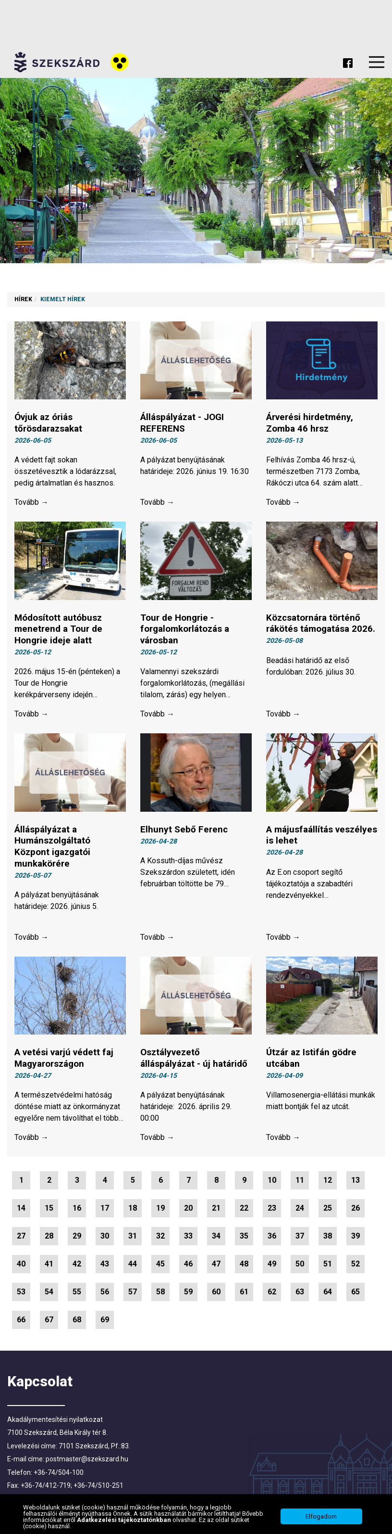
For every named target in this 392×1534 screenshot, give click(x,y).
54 (49, 1294)
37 (299, 1238)
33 (188, 1238)
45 (160, 1266)
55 (77, 1294)
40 (21, 1266)
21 (216, 1210)
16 (77, 1210)
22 (244, 1210)
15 (49, 1210)
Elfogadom (321, 1516)
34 (216, 1238)
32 (160, 1238)
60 (216, 1294)
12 (327, 1182)
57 (132, 1294)
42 (77, 1266)
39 (355, 1238)
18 (132, 1210)
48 (244, 1266)
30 (104, 1238)
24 (299, 1210)
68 (77, 1322)
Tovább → (31, 502)
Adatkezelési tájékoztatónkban (124, 1519)
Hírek (23, 299)
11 (299, 1182)
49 (272, 1266)
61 (244, 1294)
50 (299, 1266)
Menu (376, 62)
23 (272, 1210)
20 (188, 1210)
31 (132, 1238)
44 (132, 1266)
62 (272, 1294)
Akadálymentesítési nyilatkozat (55, 1421)
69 (104, 1322)
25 (327, 1210)
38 (327, 1238)
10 (272, 1182)
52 (355, 1266)
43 (104, 1266)
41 (49, 1266)
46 (188, 1266)
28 (49, 1238)
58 (160, 1294)
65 (355, 1294)
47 (216, 1266)
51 (327, 1266)
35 (244, 1238)
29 (77, 1238)
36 (272, 1238)
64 (327, 1294)
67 (49, 1322)
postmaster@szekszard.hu (87, 1461)
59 (188, 1294)
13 (355, 1182)
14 (21, 1210)
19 (160, 1210)
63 (299, 1294)
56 (104, 1294)
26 (355, 1210)
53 (21, 1294)
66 (21, 1322)
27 (21, 1238)
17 (104, 1210)
